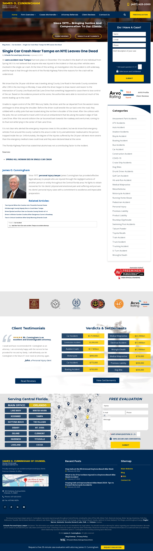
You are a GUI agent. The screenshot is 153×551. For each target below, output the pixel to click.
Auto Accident (118, 127)
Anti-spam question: (124, 67)
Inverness (16, 439)
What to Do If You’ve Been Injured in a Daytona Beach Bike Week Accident (91, 477)
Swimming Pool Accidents (123, 224)
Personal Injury (119, 206)
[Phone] (129, 45)
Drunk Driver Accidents (122, 171)
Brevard (75, 522)
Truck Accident (119, 242)
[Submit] (129, 78)
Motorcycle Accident (121, 193)
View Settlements (106, 380)
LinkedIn (17, 507)
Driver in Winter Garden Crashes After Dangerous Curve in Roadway (29, 214)
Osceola (68, 522)
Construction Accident (122, 154)
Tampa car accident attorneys (40, 225)
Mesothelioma (118, 189)
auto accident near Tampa (18, 60)
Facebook (5, 507)
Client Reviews (61, 36)
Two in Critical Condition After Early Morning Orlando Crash (26, 217)
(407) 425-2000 (141, 4)
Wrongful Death (119, 255)
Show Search (124, 14)
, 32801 (14, 492)
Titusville (39, 439)
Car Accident (16, 45)
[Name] (129, 34)
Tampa (39, 416)
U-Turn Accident (119, 250)
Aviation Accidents (120, 132)
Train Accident (118, 237)
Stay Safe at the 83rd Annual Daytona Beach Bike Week (91, 470)
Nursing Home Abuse (122, 198)
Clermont (39, 433)
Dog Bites (116, 167)
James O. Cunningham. (72, 533)
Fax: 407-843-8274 (10, 501)
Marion (53, 522)
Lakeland (16, 445)
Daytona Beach (16, 422)
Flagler (145, 520)
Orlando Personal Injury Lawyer (15, 526)
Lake (80, 522)
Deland (16, 433)
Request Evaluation (112, 547)
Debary (15, 427)
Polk (84, 522)
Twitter (11, 507)
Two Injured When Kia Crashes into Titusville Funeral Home (26, 205)
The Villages (39, 422)
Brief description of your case (129, 55)
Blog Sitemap (71, 537)
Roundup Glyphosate (121, 220)
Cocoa (39, 445)
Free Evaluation (140, 15)
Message (125, 423)
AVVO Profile (143, 92)
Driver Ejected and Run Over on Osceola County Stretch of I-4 (26, 211)
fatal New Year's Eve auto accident (21, 225)
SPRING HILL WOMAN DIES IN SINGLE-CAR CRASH (29, 159)
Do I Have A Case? (129, 27)
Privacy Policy (82, 537)
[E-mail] (129, 39)
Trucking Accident (120, 246)
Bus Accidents (118, 145)
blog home (6, 45)
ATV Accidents (118, 123)
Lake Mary (16, 410)
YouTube (24, 507)
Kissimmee (16, 416)
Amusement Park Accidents (124, 118)
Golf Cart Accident (120, 176)
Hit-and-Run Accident (121, 180)
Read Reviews (28, 381)
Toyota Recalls (119, 233)
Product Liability (119, 215)
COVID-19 (116, 158)
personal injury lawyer (50, 175)
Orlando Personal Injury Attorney (17, 55)
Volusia (93, 522)
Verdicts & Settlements (88, 36)
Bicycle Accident (119, 136)
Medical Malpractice (121, 184)
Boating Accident (120, 140)
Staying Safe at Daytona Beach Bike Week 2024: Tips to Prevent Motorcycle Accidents (91, 485)
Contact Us (126, 480)
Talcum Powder (119, 228)
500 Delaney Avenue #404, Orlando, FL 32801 (25, 481)
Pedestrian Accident (121, 202)
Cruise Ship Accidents (121, 162)
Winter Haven (40, 410)
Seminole (60, 522)
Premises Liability (120, 211)
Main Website (127, 469)
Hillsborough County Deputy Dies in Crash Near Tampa (24, 208)
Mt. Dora (39, 427)
